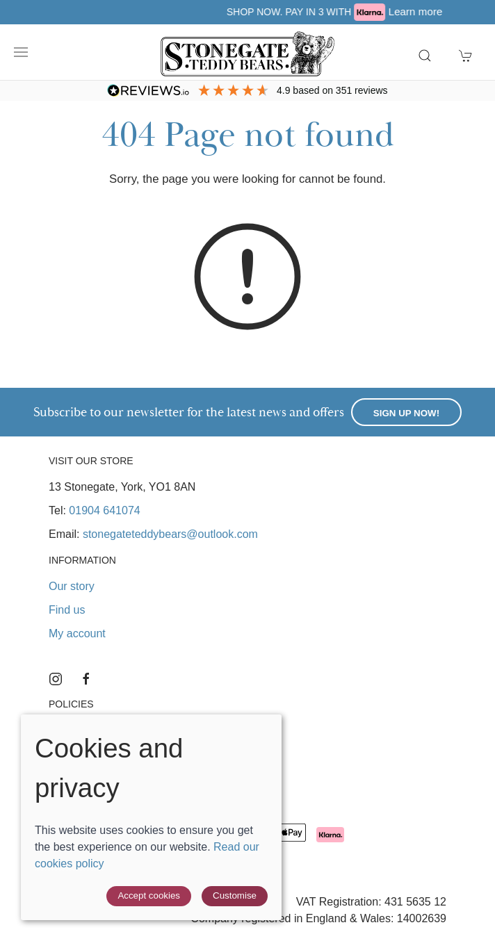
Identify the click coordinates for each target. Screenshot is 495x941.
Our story (72, 586)
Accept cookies (148, 895)
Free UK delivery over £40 (100, 11)
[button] (21, 52)
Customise (235, 895)
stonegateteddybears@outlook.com (170, 534)
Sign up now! (406, 413)
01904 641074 (104, 510)
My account (77, 633)
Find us (67, 610)
